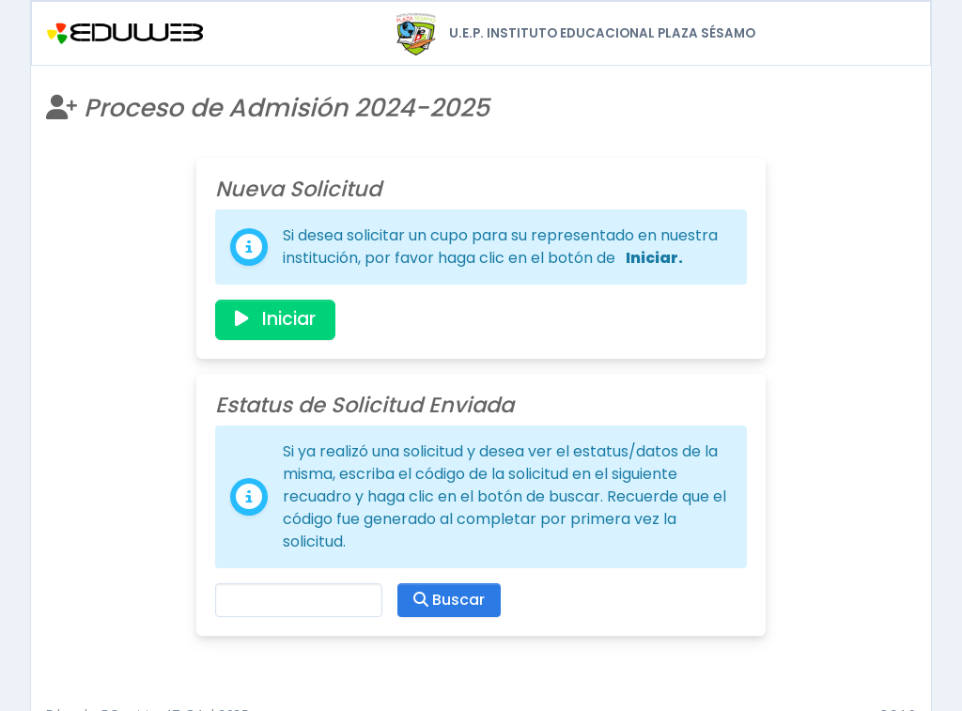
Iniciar (275, 319)
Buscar (449, 600)
